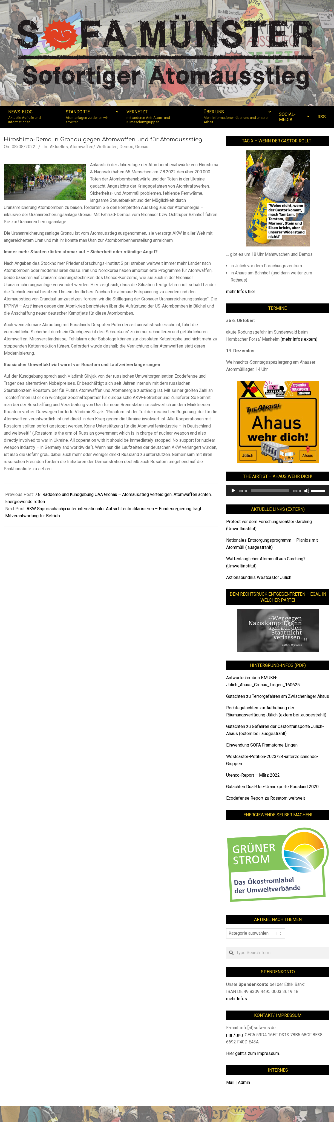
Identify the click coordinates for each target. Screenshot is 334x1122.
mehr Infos (236, 998)
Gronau (141, 146)
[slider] (270, 490)
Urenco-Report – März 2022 (253, 775)
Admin (244, 1082)
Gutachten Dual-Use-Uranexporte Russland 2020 (272, 786)
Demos (126, 146)
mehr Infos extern (299, 339)
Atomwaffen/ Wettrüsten (93, 146)
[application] (277, 490)
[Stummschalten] (307, 490)
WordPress (191, 1113)
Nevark (161, 1113)
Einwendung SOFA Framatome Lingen (262, 745)
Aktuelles (59, 146)
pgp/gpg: (235, 1034)
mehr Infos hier (240, 291)
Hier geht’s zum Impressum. (253, 1053)
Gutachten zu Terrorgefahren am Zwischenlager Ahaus (277, 696)
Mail (230, 1082)
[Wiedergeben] (233, 490)
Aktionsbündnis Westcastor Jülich (258, 577)
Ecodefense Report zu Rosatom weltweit (265, 798)
